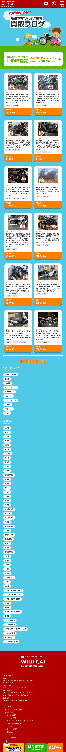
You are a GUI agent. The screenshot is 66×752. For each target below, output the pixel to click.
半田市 (7, 441)
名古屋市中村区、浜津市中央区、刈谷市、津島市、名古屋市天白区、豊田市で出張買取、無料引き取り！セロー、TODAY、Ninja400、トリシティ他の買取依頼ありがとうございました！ (48, 98)
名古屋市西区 (9, 552)
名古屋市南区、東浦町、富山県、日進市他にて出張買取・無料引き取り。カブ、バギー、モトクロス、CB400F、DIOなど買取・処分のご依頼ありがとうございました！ (18, 289)
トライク (8, 404)
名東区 (7, 445)
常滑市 (7, 483)
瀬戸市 (7, 428)
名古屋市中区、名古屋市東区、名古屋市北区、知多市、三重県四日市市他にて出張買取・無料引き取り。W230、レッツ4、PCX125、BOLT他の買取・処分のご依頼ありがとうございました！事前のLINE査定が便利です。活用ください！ (18, 240)
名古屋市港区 (9, 577)
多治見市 (8, 513)
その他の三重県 (10, 633)
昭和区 (7, 488)
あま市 (7, 449)
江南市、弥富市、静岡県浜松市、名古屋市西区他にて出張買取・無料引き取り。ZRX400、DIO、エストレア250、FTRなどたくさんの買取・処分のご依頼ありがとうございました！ (47, 238)
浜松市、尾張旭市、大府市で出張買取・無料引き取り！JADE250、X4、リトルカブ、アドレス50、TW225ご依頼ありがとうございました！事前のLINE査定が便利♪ (48, 335)
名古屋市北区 (9, 518)
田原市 (7, 479)
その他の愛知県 (46, 152)
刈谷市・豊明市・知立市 (19, 198)
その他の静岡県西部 (11, 641)
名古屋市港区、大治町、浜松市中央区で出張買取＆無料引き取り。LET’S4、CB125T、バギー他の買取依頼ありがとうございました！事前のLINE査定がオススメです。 (48, 145)
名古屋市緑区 (9, 475)
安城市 (44, 293)
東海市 (14, 249)
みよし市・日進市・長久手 (13, 594)
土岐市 (7, 556)
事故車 (7, 379)
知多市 (7, 458)
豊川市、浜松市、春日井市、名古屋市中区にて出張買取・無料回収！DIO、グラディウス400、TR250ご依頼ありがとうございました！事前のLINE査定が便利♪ (18, 335)
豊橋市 (7, 616)
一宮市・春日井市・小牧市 (19, 342)
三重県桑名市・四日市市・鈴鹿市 (15, 629)
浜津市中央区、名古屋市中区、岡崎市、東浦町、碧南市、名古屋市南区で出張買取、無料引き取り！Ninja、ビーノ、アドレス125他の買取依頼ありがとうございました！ (18, 98)
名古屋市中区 (9, 535)
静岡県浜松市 (16, 105)
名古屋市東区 (9, 526)
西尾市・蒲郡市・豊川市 (12, 612)
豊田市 (7, 603)
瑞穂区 (7, 500)
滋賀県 (7, 466)
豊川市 (7, 547)
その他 (8, 105)
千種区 (7, 582)
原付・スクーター (10, 374)
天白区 (7, 462)
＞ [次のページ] (38, 361)
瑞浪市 (7, 573)
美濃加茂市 (8, 539)
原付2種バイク (9, 392)
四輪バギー (8, 409)
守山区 (7, 432)
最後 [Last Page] (43, 361)
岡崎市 (7, 607)
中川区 (7, 569)
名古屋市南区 (16, 150)
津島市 (7, 586)
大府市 (7, 505)
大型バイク (8, 396)
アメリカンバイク (10, 400)
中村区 (44, 105)
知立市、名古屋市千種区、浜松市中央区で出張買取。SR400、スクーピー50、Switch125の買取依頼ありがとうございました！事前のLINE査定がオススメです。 (18, 192)
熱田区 (7, 543)
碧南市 (7, 436)
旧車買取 (8, 383)
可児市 (7, 530)
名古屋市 (8, 453)
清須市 (7, 496)
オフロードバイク (10, 387)
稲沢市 (7, 522)
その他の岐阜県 (10, 624)
